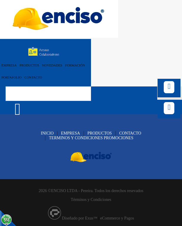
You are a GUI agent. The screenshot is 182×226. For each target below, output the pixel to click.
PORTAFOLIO (11, 77)
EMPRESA (9, 65)
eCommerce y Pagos (117, 218)
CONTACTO (33, 77)
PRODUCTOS (29, 65)
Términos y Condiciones (91, 199)
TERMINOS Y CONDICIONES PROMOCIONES (91, 138)
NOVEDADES (52, 65)
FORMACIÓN (75, 65)
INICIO (47, 133)
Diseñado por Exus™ (79, 218)
